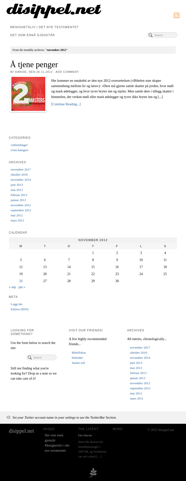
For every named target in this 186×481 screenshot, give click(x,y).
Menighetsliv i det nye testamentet (44, 27)
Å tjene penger (34, 64)
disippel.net (21, 431)
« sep (12, 287)
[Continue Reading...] (66, 104)
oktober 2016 (19, 174)
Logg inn (16, 304)
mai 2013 (17, 190)
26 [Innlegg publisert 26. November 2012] (21, 281)
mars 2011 (17, 220)
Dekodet (77, 357)
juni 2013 (17, 185)
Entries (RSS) (20, 309)
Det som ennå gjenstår (32, 35)
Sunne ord (78, 363)
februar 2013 (19, 195)
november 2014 (21, 179)
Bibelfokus (79, 352)
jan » (21, 287)
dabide (21, 71)
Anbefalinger (19, 145)
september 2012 (21, 210)
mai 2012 (17, 215)
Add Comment (67, 71)
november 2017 (21, 169)
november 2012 (21, 205)
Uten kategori (19, 150)
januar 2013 (18, 200)
